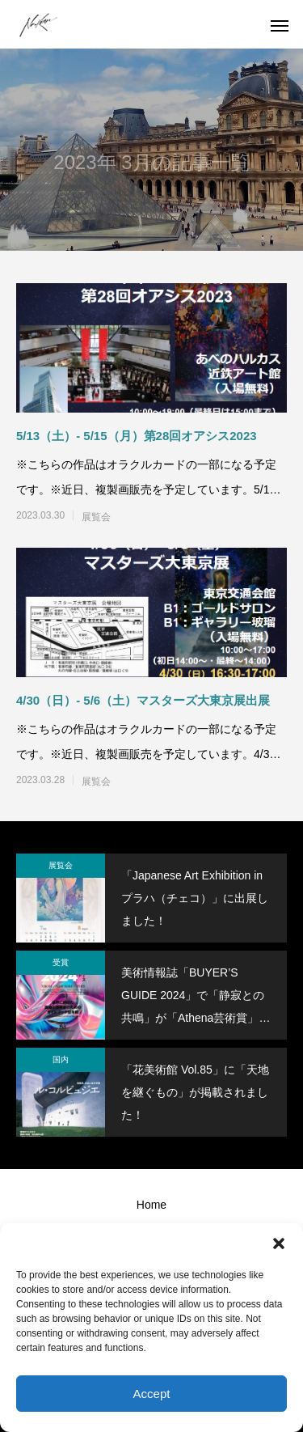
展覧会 (96, 517)
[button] (279, 1243)
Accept (151, 1393)
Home (151, 1204)
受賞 (61, 962)
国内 (61, 1059)
